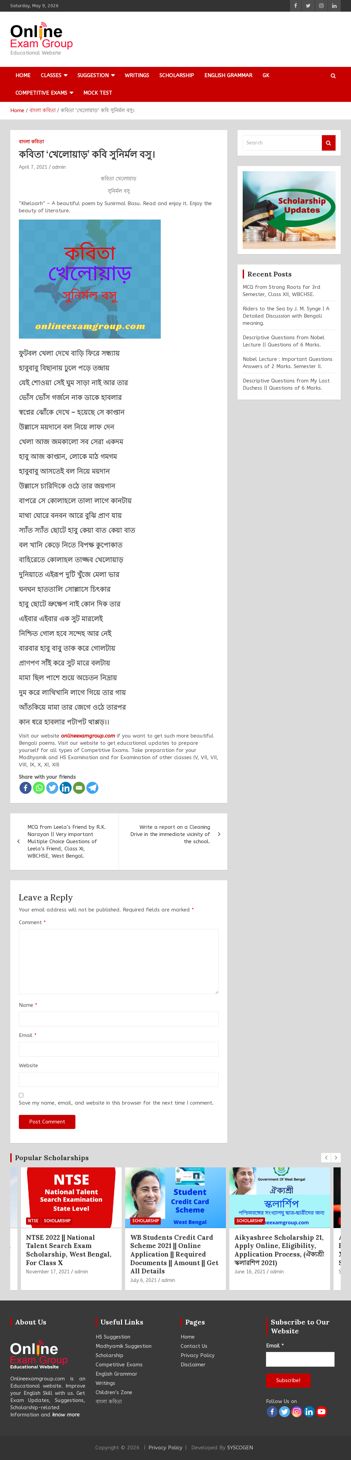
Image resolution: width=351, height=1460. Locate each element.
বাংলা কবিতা (31, 142)
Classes (51, 75)
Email (28, 1035)
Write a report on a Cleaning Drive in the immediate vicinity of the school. (170, 834)
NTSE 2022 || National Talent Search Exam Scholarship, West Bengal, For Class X (68, 1250)
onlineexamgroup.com (88, 736)
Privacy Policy (198, 1355)
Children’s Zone (114, 1392)
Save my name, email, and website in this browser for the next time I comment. (116, 1103)
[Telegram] (92, 788)
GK (266, 75)
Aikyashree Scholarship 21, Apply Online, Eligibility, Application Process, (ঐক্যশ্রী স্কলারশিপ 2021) (279, 1250)
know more (66, 1415)
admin (59, 167)
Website (28, 1065)
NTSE (33, 1220)
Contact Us (194, 1346)
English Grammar (228, 75)
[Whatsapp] (39, 788)
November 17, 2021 (48, 1272)
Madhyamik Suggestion (124, 1346)
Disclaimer (193, 1365)
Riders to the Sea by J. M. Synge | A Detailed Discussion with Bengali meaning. (286, 316)
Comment (32, 922)
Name (28, 1005)
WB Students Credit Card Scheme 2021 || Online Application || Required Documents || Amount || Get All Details (174, 1254)
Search (329, 143)
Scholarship (176, 75)
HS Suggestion (113, 1337)
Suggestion (93, 75)
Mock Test (97, 93)
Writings (137, 75)
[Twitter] (52, 788)
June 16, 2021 (249, 1272)
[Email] (79, 788)
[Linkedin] (66, 788)
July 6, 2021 (143, 1280)
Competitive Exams (41, 93)
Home (23, 75)
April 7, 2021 (33, 167)
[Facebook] (26, 788)
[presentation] (326, 1158)
